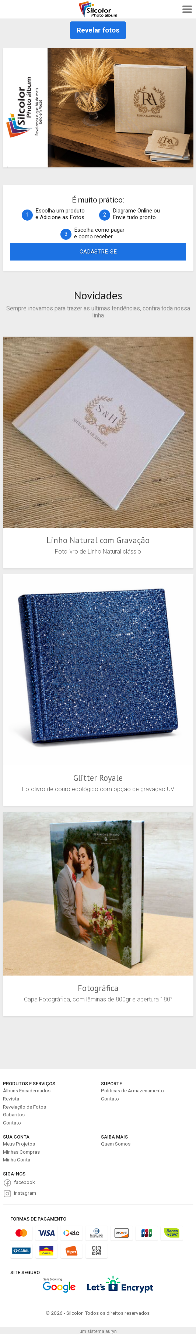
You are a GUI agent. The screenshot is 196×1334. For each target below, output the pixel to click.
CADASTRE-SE (98, 251)
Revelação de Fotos (24, 1107)
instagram (25, 1193)
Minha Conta (16, 1160)
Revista (11, 1099)
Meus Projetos (19, 1144)
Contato (12, 1123)
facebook (24, 1182)
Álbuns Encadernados (26, 1090)
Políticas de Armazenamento (132, 1090)
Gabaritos (14, 1114)
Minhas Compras (21, 1152)
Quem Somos (115, 1144)
